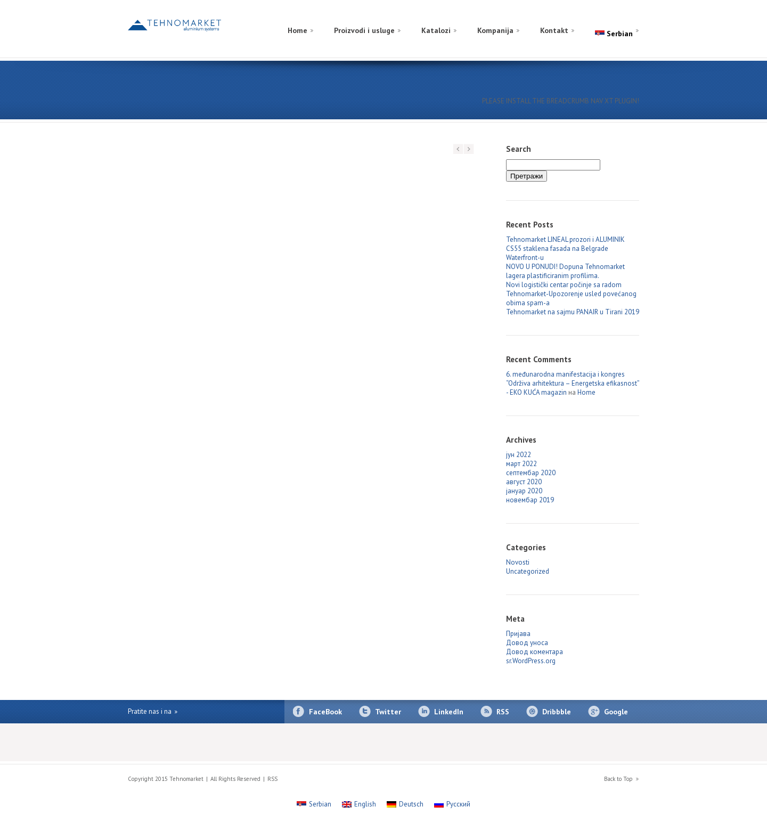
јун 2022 (518, 454)
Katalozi (436, 30)
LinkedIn (448, 711)
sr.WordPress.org (531, 660)
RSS (502, 711)
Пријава (518, 633)
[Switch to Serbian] (314, 804)
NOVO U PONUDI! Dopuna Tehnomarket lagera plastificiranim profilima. (565, 271)
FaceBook (325, 711)
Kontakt (554, 30)
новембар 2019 (530, 499)
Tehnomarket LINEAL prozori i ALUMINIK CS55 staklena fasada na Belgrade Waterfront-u (565, 248)
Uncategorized (527, 571)
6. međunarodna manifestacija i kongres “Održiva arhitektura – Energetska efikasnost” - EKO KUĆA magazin (572, 383)
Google (616, 711)
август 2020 (524, 481)
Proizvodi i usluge (364, 30)
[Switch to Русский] (452, 804)
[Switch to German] (619, 18)
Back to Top (618, 779)
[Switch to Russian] (608, 18)
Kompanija (495, 30)
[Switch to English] (629, 18)
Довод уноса (527, 642)
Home (297, 30)
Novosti (517, 562)
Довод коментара (534, 651)
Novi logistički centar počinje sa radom (564, 284)
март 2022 (521, 463)
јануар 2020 (524, 490)
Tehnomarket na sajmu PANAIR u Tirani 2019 (572, 311)
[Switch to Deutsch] (405, 804)
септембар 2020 (531, 472)
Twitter (388, 711)
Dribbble (556, 711)
